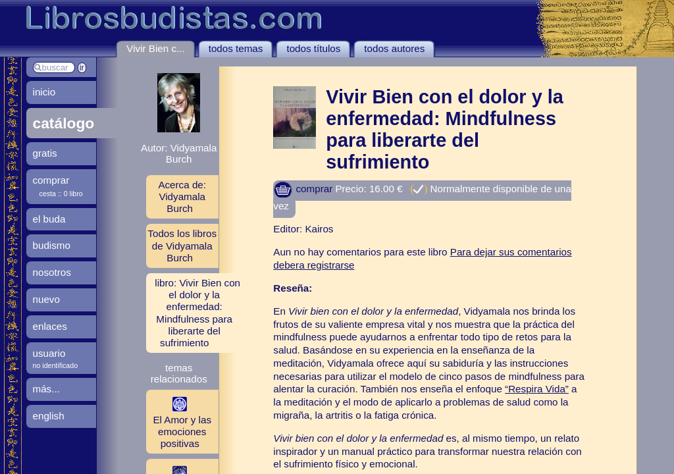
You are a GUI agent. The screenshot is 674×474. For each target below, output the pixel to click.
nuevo (46, 299)
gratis (45, 153)
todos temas (236, 48)
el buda (49, 218)
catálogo (64, 123)
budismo (51, 245)
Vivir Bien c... (155, 48)
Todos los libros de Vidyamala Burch (182, 245)
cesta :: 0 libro (61, 194)
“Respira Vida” (537, 388)
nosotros (52, 272)
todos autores (394, 48)
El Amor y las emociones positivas (178, 421)
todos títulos (313, 48)
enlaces (50, 326)
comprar (302, 188)
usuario (49, 353)
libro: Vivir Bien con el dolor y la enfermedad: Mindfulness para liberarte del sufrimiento (197, 312)
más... (46, 388)
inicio (44, 91)
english (49, 415)
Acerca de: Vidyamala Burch (182, 196)
